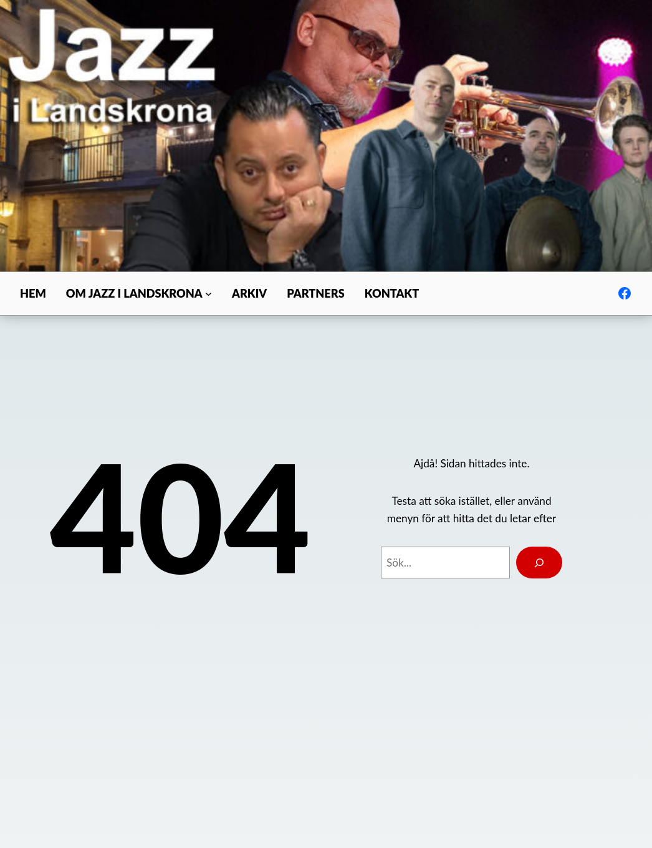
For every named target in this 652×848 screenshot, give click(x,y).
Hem (33, 293)
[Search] (539, 562)
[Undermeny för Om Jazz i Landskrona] (208, 293)
